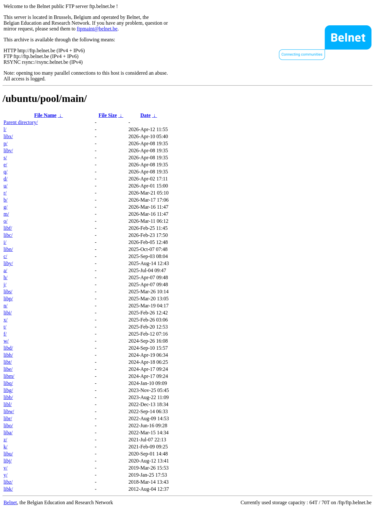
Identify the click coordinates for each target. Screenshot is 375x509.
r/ (5, 193)
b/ (5, 200)
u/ (5, 185)
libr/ (8, 418)
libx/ (8, 136)
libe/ (8, 369)
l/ (5, 129)
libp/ (8, 298)
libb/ (8, 397)
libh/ (8, 355)
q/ (5, 171)
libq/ (8, 383)
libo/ (8, 425)
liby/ (8, 263)
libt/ (8, 362)
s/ (5, 157)
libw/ (9, 411)
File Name (45, 115)
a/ (5, 270)
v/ (5, 468)
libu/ (8, 453)
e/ (5, 164)
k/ (5, 446)
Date (145, 115)
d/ (5, 178)
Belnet (10, 502)
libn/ (8, 249)
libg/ (8, 390)
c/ (5, 256)
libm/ (9, 376)
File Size (108, 115)
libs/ (8, 291)
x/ (5, 319)
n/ (5, 305)
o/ (5, 221)
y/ (5, 475)
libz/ (8, 482)
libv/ (8, 150)
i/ (5, 242)
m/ (6, 214)
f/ (5, 334)
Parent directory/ (21, 122)
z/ (5, 439)
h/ (5, 277)
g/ (5, 207)
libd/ (8, 348)
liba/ (8, 432)
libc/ (8, 235)
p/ (5, 143)
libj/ (8, 460)
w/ (6, 341)
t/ (5, 327)
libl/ (8, 404)
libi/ (8, 312)
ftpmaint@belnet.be (97, 28)
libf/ (8, 228)
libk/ (8, 489)
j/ (5, 284)
